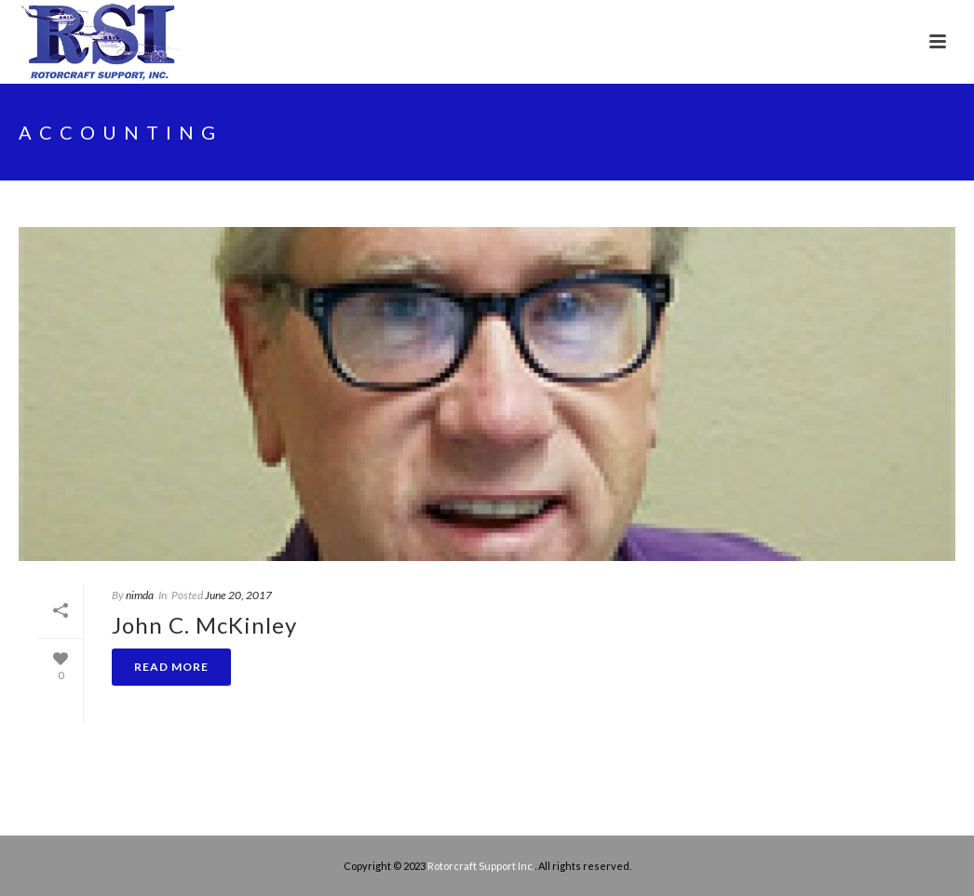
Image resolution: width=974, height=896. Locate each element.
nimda (140, 595)
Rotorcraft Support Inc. (480, 866)
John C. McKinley (204, 624)
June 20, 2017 (238, 595)
